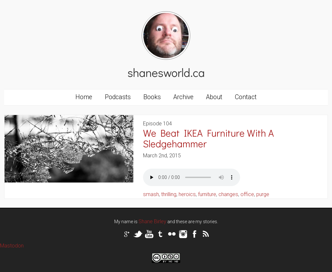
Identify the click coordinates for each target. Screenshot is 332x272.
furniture (207, 194)
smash (151, 194)
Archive (183, 97)
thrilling (168, 194)
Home (83, 97)
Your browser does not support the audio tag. (191, 177)
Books (152, 97)
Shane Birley (152, 221)
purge (262, 194)
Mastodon (12, 246)
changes (228, 194)
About (214, 97)
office (247, 194)
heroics (187, 194)
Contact (246, 97)
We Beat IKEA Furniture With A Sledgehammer (208, 138)
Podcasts (118, 97)
